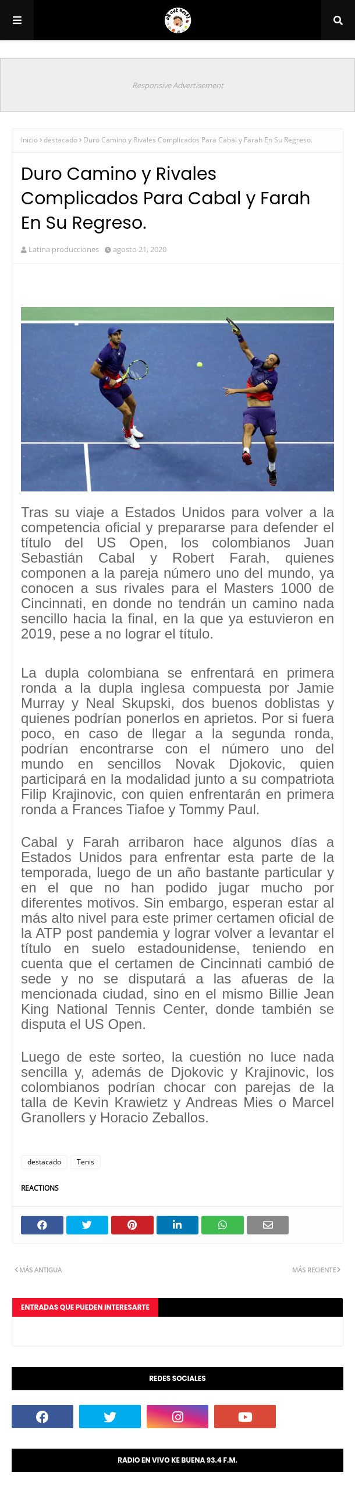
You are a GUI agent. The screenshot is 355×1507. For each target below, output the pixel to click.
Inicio (29, 140)
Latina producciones (64, 249)
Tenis (85, 1162)
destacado (60, 140)
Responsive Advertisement (177, 85)
